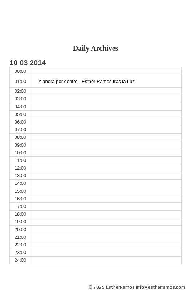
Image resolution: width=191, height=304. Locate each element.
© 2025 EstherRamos (112, 287)
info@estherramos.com (160, 287)
